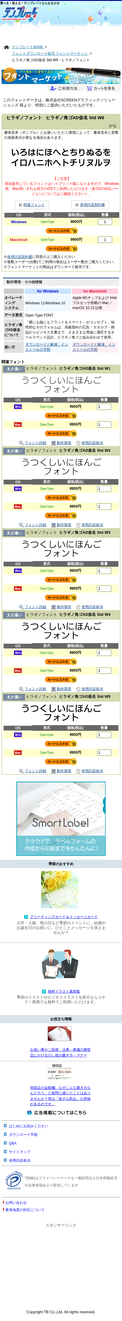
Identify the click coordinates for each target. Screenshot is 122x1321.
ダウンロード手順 (23, 1135)
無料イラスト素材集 (64, 991)
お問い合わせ (16, 1203)
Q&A (12, 1143)
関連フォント (34, 205)
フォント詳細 (32, 443)
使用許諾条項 (89, 443)
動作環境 (61, 443)
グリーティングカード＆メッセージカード (64, 917)
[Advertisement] (61, 35)
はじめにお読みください (28, 1126)
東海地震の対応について (25, 1210)
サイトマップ (19, 1152)
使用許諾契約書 (92, 205)
